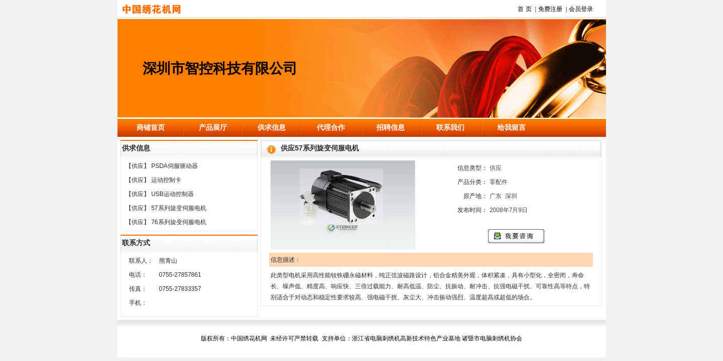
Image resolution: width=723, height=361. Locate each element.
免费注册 (550, 9)
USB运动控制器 (172, 194)
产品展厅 (213, 127)
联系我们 (450, 127)
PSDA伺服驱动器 (174, 165)
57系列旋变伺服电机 (178, 208)
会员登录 (581, 9)
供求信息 (272, 127)
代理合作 (331, 127)
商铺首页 (151, 127)
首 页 (524, 9)
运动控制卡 (166, 180)
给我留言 (512, 127)
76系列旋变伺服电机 (178, 222)
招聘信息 (391, 127)
